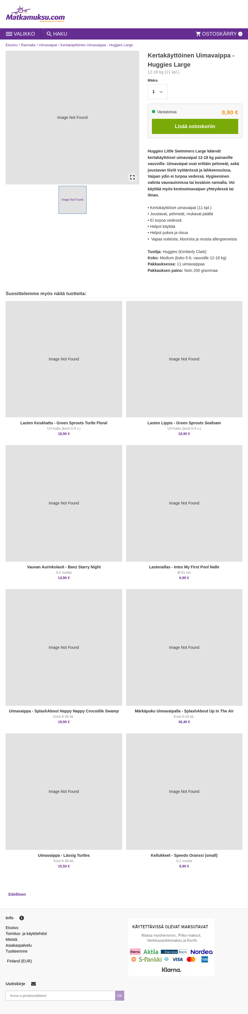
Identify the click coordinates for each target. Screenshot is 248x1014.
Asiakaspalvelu (19, 945)
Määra (152, 80)
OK (119, 996)
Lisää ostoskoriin (195, 126)
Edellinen (17, 894)
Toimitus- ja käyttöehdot (26, 933)
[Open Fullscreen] (132, 177)
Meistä (11, 939)
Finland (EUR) (19, 961)
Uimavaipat (48, 45)
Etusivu (12, 45)
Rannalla (28, 45)
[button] (73, 200)
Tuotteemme (16, 951)
